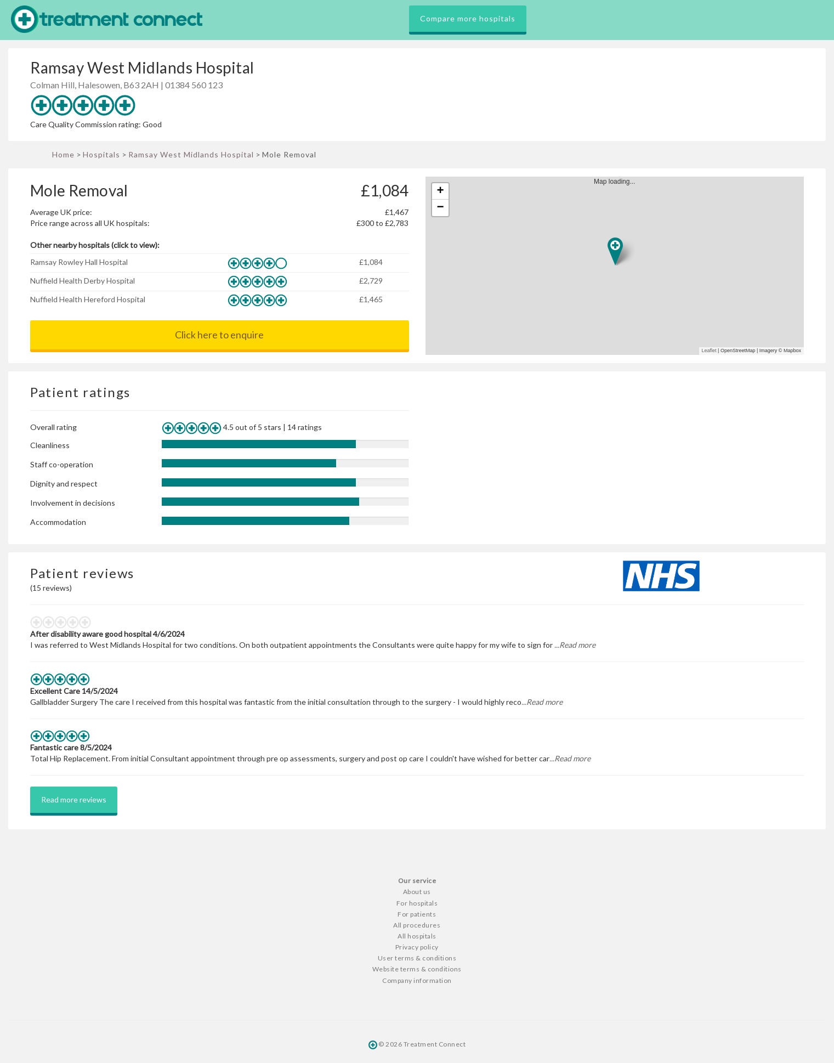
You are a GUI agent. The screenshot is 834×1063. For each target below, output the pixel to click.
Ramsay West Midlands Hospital (191, 154)
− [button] (440, 208)
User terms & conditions (417, 958)
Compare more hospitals (467, 18)
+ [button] (440, 191)
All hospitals (417, 936)
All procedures (416, 925)
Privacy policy (417, 947)
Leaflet (709, 350)
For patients (417, 914)
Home (63, 154)
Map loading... (618, 266)
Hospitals (101, 154)
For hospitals (417, 903)
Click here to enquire (219, 335)
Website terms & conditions (417, 969)
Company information (417, 980)
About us (417, 891)
